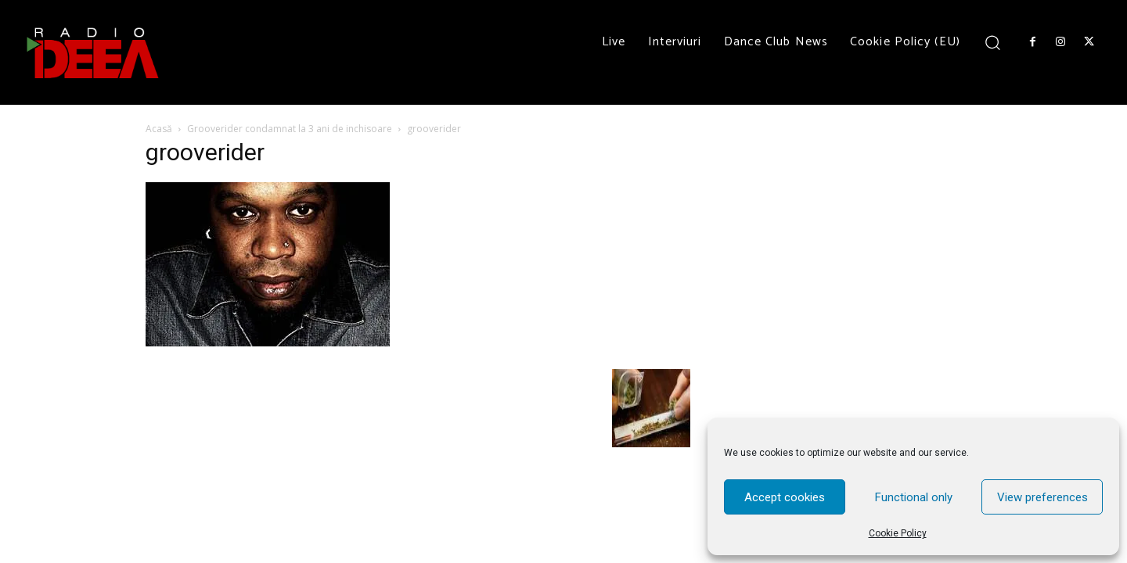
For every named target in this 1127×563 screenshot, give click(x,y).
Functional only (913, 497)
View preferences (1042, 497)
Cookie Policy (898, 533)
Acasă (159, 128)
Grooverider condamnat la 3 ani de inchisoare (289, 128)
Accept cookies (784, 497)
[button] (992, 41)
